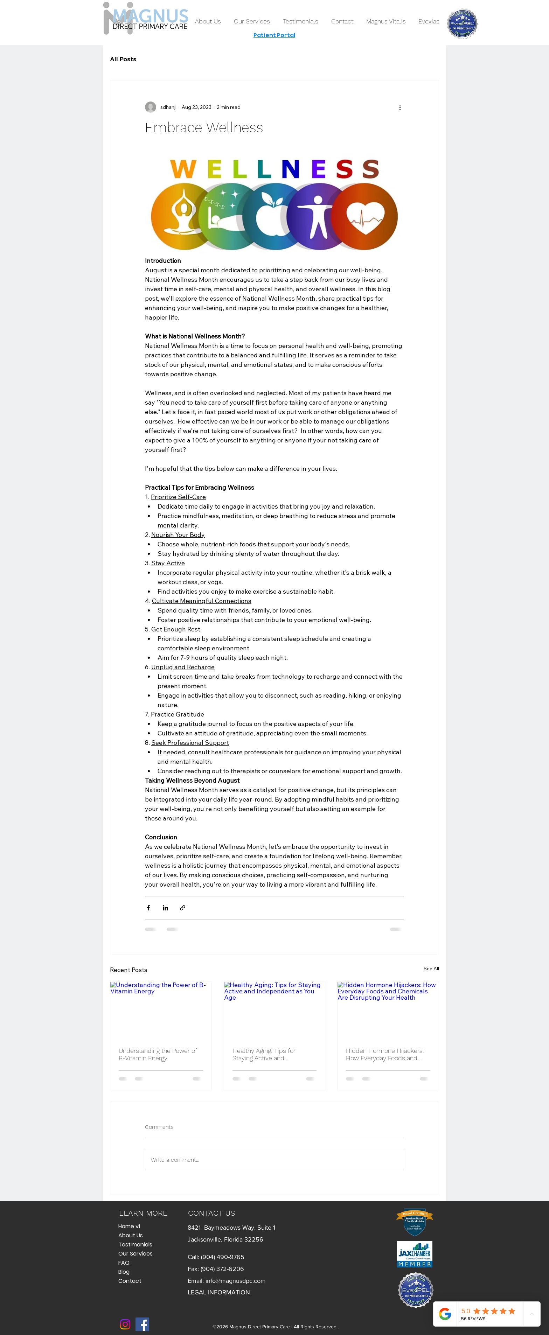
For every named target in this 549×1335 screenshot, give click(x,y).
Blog (124, 1272)
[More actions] (400, 107)
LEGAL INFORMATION (219, 1292)
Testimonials (135, 1244)
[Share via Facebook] (148, 907)
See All (431, 968)
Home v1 (129, 1226)
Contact (129, 1281)
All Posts (123, 59)
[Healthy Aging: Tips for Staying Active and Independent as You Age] (274, 1010)
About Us (130, 1235)
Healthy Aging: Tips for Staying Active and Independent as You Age (266, 1054)
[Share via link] (182, 907)
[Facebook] (142, 1324)
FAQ (124, 1263)
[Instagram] (125, 1324)
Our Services (135, 1254)
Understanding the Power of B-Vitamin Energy (158, 1054)
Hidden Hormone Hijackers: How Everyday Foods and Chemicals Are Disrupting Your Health (385, 1054)
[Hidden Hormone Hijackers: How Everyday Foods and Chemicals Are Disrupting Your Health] (388, 1010)
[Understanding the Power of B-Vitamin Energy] (160, 1010)
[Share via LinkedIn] (165, 907)
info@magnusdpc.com (236, 1280)
